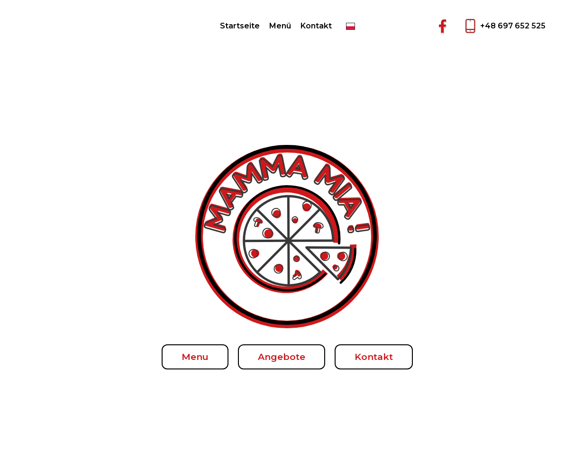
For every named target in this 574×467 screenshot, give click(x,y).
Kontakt (316, 25)
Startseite (240, 25)
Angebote (281, 356)
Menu (195, 356)
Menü (280, 25)
